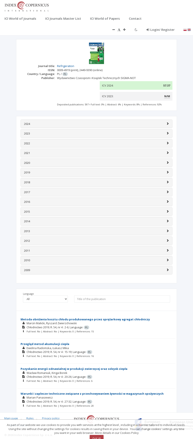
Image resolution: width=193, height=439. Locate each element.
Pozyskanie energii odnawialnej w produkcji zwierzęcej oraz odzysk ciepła (74, 369)
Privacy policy (51, 418)
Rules (30, 418)
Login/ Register (160, 29)
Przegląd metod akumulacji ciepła (45, 344)
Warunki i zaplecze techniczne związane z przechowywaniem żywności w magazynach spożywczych (92, 394)
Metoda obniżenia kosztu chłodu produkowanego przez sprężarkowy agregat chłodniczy (85, 319)
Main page (11, 418)
